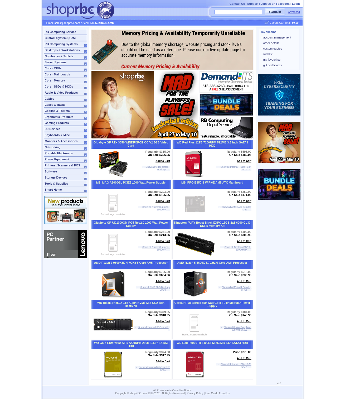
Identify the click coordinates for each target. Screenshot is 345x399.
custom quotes (272, 48)
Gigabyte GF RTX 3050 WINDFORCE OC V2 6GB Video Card (131, 144)
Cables (49, 98)
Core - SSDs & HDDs (59, 86)
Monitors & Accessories (61, 141)
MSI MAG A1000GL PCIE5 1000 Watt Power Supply (131, 182)
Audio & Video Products (61, 92)
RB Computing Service (60, 31)
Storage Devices (56, 177)
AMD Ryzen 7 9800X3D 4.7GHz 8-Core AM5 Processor (131, 262)
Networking (53, 147)
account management (276, 37)
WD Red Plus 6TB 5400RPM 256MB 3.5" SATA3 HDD (212, 342)
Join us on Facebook (275, 3)
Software (51, 171)
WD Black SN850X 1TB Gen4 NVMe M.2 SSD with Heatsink (130, 304)
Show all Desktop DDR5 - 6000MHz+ (238, 248)
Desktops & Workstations (62, 50)
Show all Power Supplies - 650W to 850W (237, 328)
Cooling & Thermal (58, 110)
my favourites (271, 59)
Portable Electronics (59, 153)
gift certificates (272, 65)
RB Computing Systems (61, 44)
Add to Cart (163, 161)
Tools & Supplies (56, 183)
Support (252, 3)
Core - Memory (55, 80)
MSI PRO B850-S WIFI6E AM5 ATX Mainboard (212, 182)
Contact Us (237, 3)
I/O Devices (52, 129)
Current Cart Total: (284, 22)
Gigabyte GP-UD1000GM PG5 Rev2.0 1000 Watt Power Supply (131, 224)
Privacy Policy (195, 393)
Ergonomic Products (59, 116)
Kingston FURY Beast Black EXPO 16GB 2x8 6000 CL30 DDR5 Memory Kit (212, 224)
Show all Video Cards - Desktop (158, 168)
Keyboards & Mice (57, 135)
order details (270, 43)
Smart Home (53, 189)
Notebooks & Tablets (59, 56)
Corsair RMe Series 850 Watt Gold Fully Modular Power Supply (212, 304)
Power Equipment (57, 159)
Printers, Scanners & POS (62, 165)
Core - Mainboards (57, 74)
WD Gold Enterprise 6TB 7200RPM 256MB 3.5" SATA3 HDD (131, 344)
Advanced (294, 12)
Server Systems (56, 62)
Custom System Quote (60, 38)
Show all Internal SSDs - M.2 (153, 327)
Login (296, 3)
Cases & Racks (55, 104)
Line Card (211, 393)
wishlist (267, 54)
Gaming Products (57, 122)
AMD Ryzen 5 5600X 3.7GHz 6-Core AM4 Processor (212, 262)
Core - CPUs (53, 68)
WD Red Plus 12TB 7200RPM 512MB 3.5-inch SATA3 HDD (212, 144)
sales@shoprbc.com (67, 23)
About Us (224, 393)
